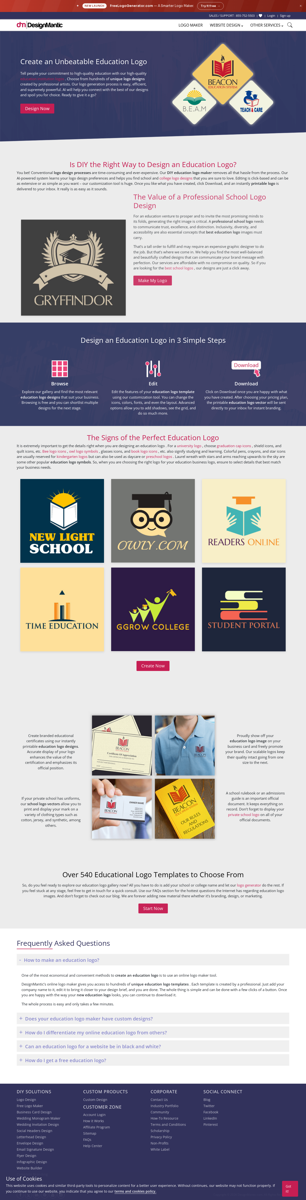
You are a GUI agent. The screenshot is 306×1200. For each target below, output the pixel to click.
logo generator (249, 916)
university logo (189, 445)
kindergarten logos (72, 456)
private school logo (244, 883)
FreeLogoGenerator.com (131, 6)
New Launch (94, 5)
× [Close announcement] (301, 5)
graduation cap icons (234, 445)
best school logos (179, 214)
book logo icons (144, 451)
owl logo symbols (84, 451)
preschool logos (159, 456)
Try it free (210, 6)
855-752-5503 (245, 15)
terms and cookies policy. (135, 1191)
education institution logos (42, 78)
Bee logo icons (54, 451)
